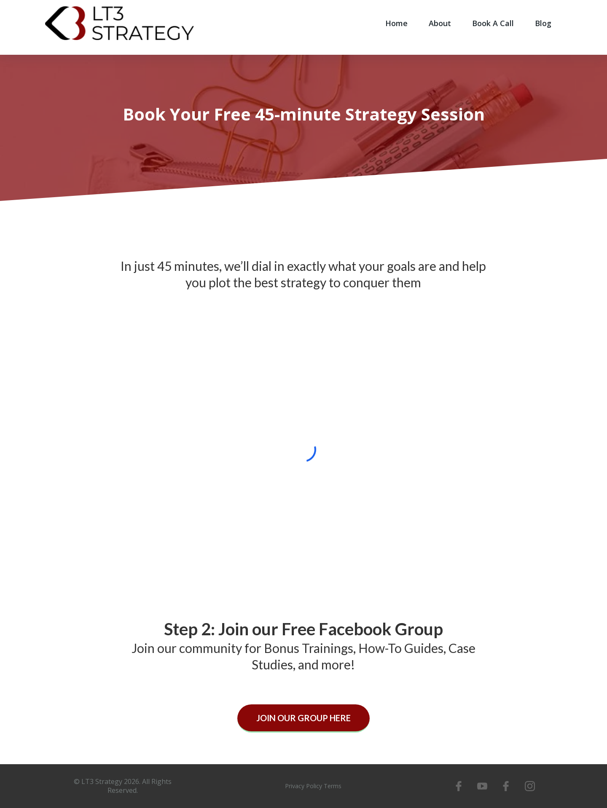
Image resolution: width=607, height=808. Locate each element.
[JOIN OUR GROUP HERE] (303, 718)
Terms (332, 786)
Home (396, 23)
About (440, 23)
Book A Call (493, 23)
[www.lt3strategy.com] (119, 22)
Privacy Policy (303, 786)
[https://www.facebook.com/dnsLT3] (505, 786)
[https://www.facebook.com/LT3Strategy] (458, 786)
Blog (543, 23)
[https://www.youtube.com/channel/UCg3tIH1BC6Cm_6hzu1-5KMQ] (482, 786)
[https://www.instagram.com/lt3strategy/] (529, 786)
